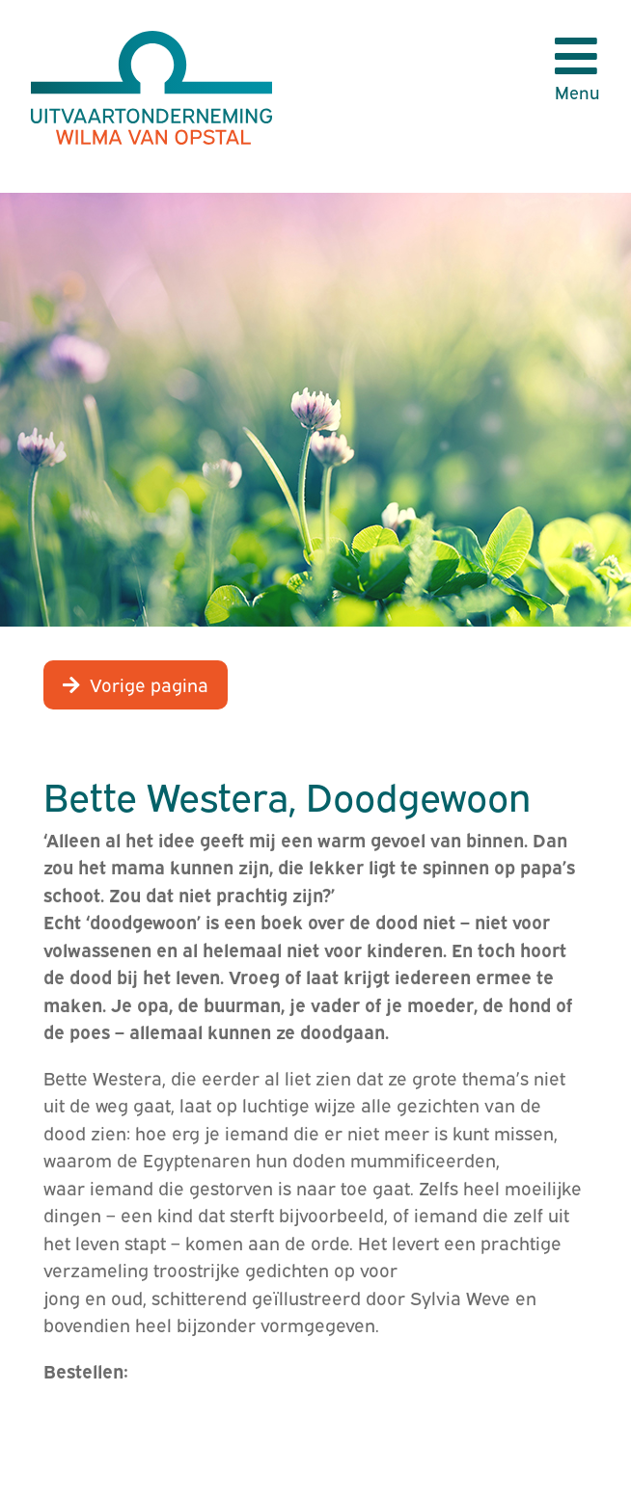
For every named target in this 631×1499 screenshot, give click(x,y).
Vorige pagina (149, 683)
